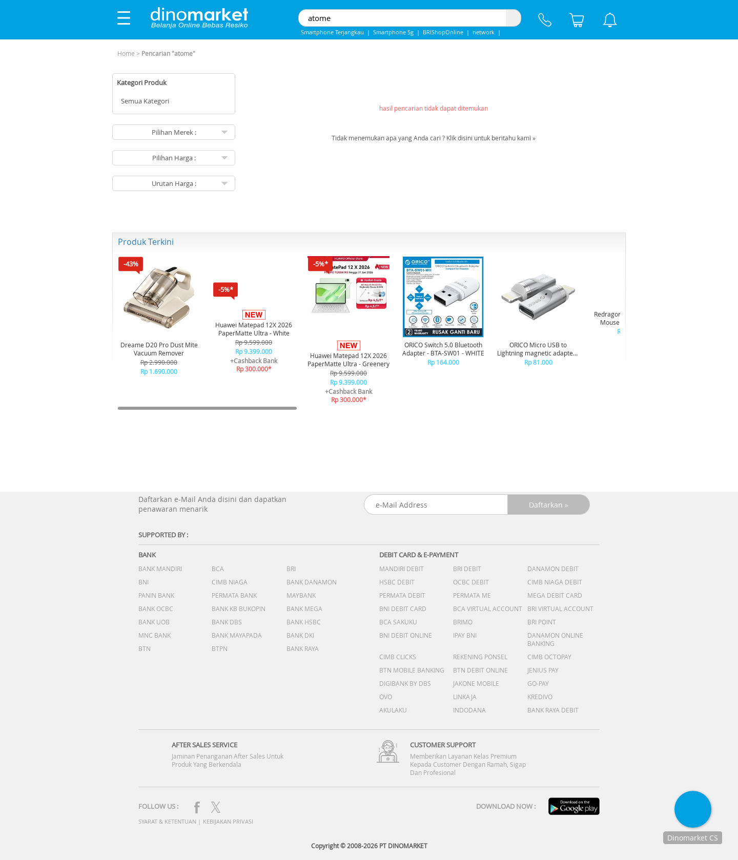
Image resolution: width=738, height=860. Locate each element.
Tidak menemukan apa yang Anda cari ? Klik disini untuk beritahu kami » (434, 138)
